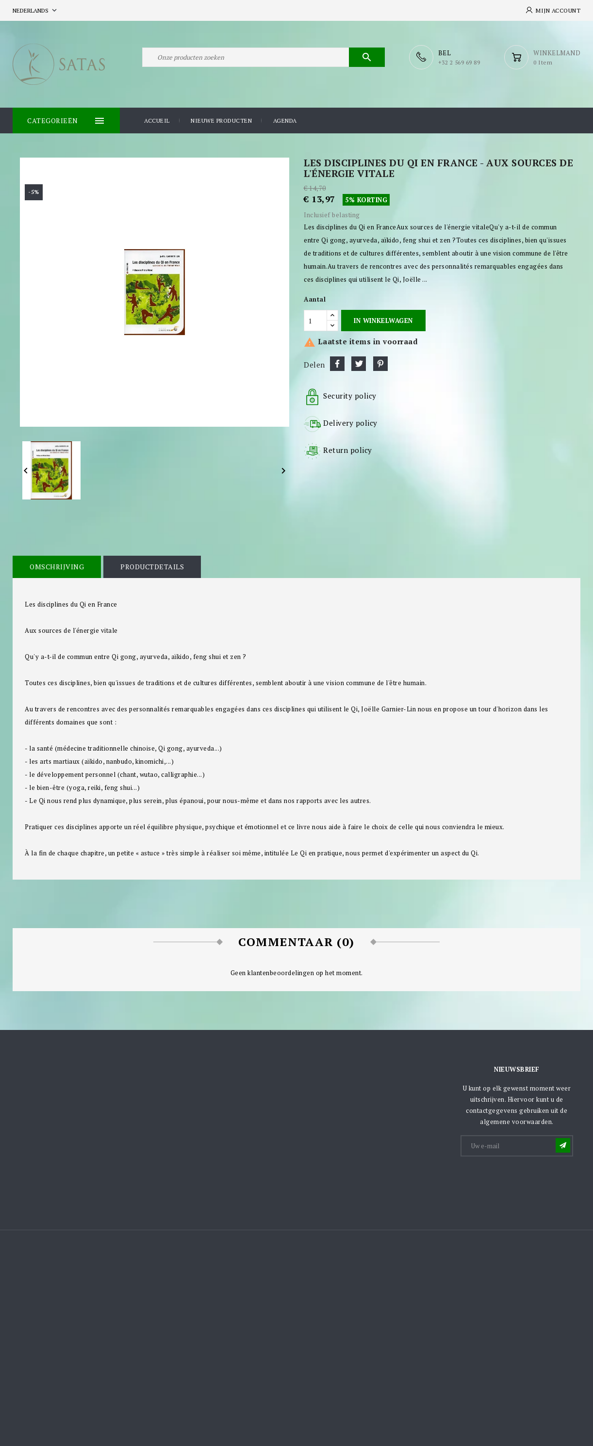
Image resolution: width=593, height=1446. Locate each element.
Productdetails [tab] (152, 566)
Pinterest (380, 363)
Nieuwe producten (221, 120)
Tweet (358, 363)
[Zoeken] (263, 57)
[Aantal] (315, 320)
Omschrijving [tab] (57, 566)
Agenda (285, 120)
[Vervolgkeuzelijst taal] (36, 10)
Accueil (157, 120)
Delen (337, 363)
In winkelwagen (383, 320)
